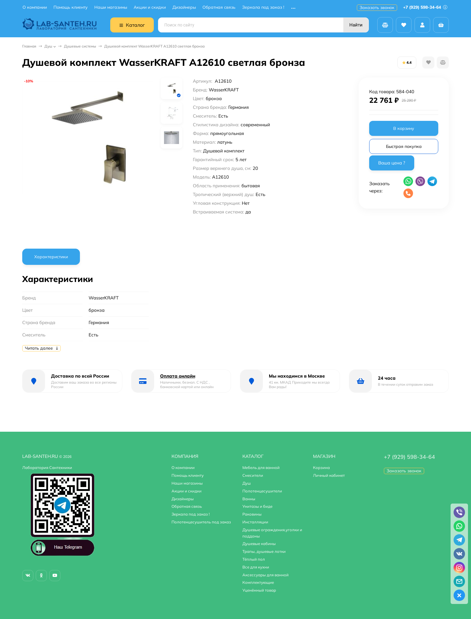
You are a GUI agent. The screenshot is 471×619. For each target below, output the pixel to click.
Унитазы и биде (257, 506)
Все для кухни (255, 567)
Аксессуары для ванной (265, 574)
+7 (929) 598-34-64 (425, 7)
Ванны (248, 498)
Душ (48, 46)
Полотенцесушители (262, 491)
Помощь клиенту (70, 7)
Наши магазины (110, 7)
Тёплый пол (253, 559)
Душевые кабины (259, 543)
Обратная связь (218, 7)
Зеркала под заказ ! (263, 7)
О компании (35, 7)
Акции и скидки (150, 7)
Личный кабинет (329, 475)
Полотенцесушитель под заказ (201, 521)
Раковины (252, 514)
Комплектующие (258, 582)
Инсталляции (255, 521)
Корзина (321, 467)
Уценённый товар (259, 590)
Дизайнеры (184, 7)
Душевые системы (80, 46)
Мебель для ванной (261, 467)
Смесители (252, 475)
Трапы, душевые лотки (264, 551)
